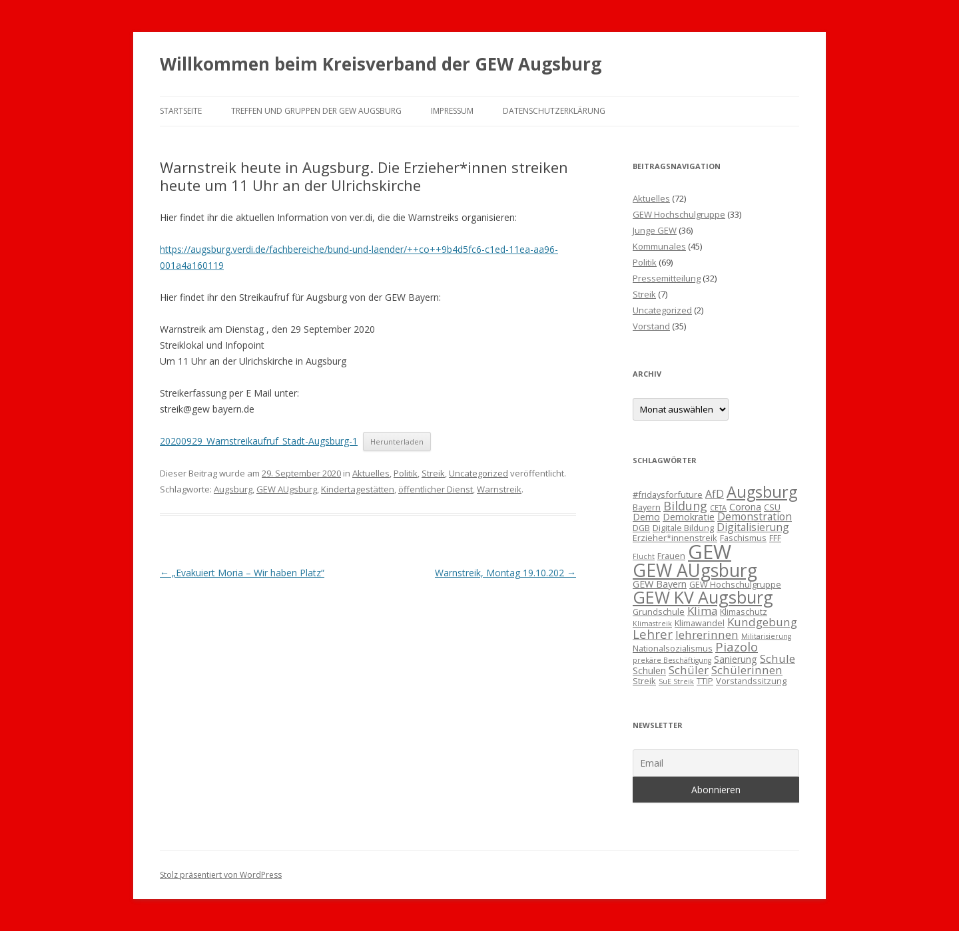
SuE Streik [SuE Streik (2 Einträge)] (676, 681)
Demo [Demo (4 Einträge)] (646, 516)
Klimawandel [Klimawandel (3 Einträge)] (700, 623)
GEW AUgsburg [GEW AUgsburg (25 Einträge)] (695, 570)
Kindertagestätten (357, 489)
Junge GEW (655, 230)
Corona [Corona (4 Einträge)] (745, 506)
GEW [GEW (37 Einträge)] (709, 551)
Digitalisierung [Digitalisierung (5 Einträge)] (753, 527)
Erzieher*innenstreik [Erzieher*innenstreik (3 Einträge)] (675, 538)
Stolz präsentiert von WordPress (221, 874)
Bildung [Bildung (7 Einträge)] (685, 506)
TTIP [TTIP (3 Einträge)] (705, 681)
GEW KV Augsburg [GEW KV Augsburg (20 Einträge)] (703, 597)
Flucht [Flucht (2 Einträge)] (644, 556)
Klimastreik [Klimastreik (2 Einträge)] (652, 623)
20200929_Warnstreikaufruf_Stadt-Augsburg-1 (259, 441)
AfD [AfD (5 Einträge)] (714, 493)
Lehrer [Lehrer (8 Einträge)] (653, 634)
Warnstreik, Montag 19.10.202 (505, 572)
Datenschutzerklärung (554, 110)
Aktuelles (371, 473)
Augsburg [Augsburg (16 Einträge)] (762, 491)
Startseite (181, 110)
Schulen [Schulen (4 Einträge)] (649, 670)
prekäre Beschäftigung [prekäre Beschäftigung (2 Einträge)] (672, 660)
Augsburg (233, 489)
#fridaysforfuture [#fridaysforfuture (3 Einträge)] (668, 494)
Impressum (452, 110)
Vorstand (651, 326)
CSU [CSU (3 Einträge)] (772, 507)
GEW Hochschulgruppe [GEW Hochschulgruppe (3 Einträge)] (735, 584)
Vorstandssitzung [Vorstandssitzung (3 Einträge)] (751, 681)
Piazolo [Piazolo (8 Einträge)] (736, 646)
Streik (433, 473)
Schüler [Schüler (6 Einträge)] (689, 669)
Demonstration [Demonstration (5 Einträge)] (754, 516)
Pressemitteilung (667, 278)
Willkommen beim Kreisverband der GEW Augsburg (380, 64)
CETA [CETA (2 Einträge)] (718, 507)
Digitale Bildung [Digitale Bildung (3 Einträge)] (683, 528)
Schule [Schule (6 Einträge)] (777, 658)
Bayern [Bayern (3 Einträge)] (647, 507)
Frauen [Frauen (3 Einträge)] (671, 556)
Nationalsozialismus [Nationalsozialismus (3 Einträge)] (673, 648)
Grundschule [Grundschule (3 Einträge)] (659, 612)
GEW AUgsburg (286, 489)
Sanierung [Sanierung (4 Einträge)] (735, 659)
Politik (406, 473)
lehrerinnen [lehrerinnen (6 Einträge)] (707, 634)
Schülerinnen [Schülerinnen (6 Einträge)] (747, 669)
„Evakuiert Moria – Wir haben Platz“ (242, 572)
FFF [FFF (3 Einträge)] (775, 538)
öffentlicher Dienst (435, 489)
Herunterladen (397, 442)
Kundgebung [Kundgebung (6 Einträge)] (762, 622)
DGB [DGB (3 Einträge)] (641, 528)
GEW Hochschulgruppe (679, 214)
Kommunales (659, 246)
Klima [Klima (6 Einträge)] (702, 610)
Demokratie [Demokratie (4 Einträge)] (689, 516)
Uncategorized (478, 473)
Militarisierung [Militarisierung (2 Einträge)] (766, 636)
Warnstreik (499, 489)
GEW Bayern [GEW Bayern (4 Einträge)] (660, 584)
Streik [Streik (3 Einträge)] (644, 681)
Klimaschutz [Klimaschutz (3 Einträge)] (743, 612)
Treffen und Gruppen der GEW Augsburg (316, 110)
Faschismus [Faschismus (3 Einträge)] (743, 538)
